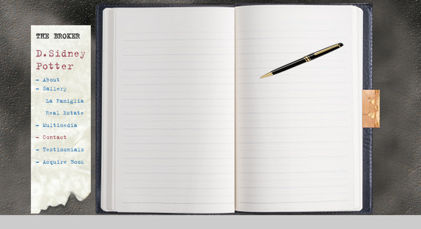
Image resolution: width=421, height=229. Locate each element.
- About (48, 79)
